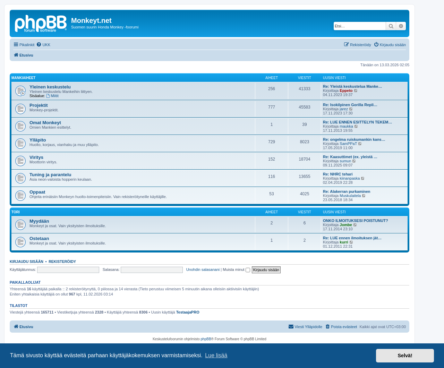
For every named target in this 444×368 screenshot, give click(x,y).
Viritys (36, 157)
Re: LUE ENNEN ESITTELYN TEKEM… (357, 122)
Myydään (39, 221)
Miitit (52, 96)
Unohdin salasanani (203, 269)
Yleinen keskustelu (50, 86)
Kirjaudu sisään (26, 261)
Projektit (38, 105)
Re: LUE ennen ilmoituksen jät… (352, 238)
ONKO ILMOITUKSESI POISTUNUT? (355, 221)
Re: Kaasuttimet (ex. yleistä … (350, 157)
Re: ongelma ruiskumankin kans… (354, 139)
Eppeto (346, 90)
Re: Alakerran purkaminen (346, 191)
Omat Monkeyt (45, 122)
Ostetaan (39, 238)
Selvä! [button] (405, 355)
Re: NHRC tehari (338, 174)
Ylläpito (37, 140)
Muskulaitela (350, 196)
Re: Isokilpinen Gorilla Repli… (350, 105)
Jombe (346, 225)
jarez (344, 109)
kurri (344, 242)
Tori (15, 212)
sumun (345, 161)
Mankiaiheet (23, 78)
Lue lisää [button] (216, 355)
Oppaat (37, 192)
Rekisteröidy (62, 261)
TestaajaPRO (187, 312)
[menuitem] (43, 45)
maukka (346, 126)
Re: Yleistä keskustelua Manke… (352, 86)
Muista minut (236, 269)
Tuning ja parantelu (50, 174)
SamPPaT (348, 144)
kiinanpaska (350, 178)
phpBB (206, 339)
